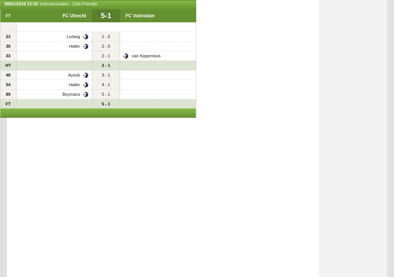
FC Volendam (140, 15)
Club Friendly (84, 4)
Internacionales (54, 4)
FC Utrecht (74, 15)
